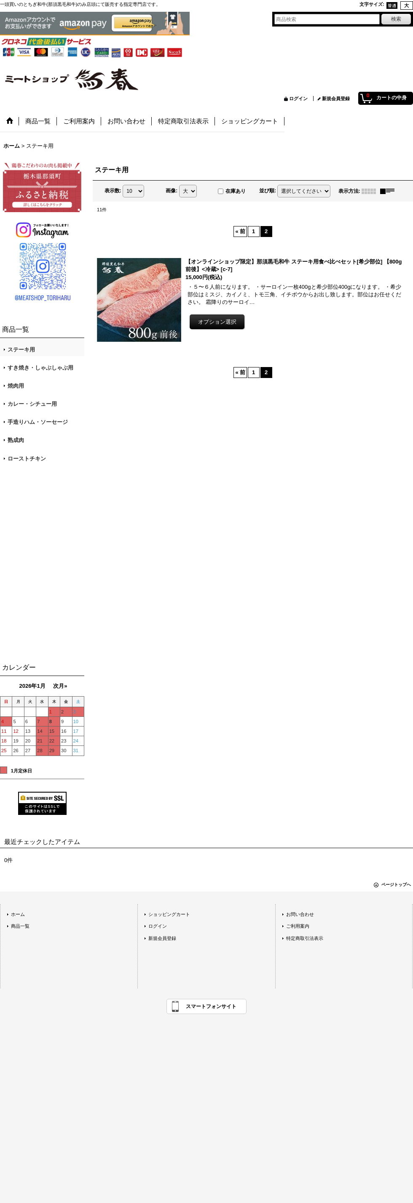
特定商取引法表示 (304, 938)
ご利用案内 (297, 926)
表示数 (113, 191)
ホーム (18, 914)
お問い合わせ (300, 914)
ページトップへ (396, 884)
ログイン (298, 98)
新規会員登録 (336, 98)
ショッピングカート (169, 914)
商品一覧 (20, 926)
